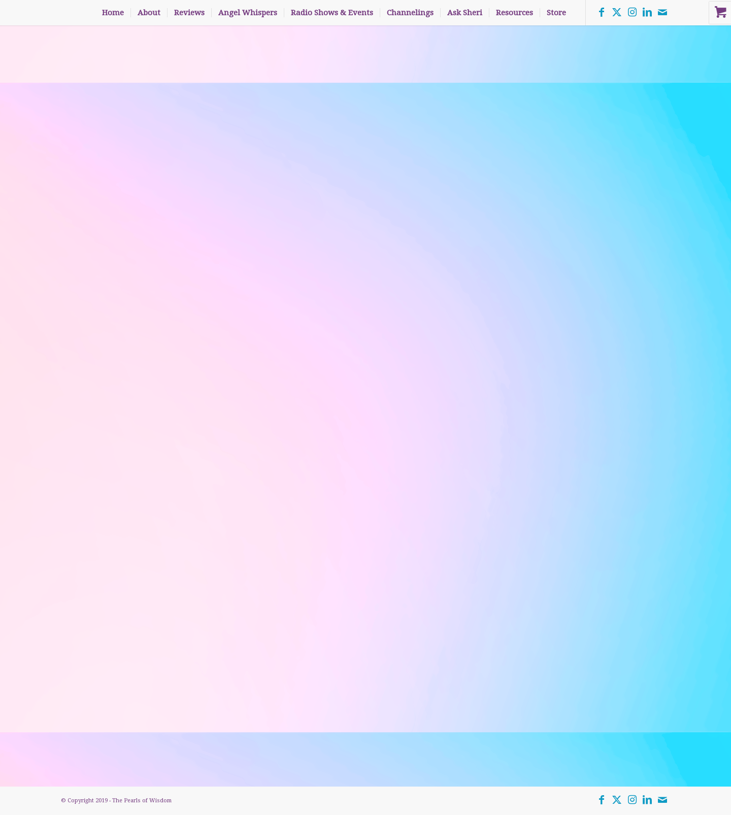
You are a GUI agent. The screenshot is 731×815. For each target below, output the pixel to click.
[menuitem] (112, 12)
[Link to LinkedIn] (647, 12)
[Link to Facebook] (601, 12)
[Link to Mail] (662, 12)
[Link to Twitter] (616, 12)
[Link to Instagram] (632, 12)
